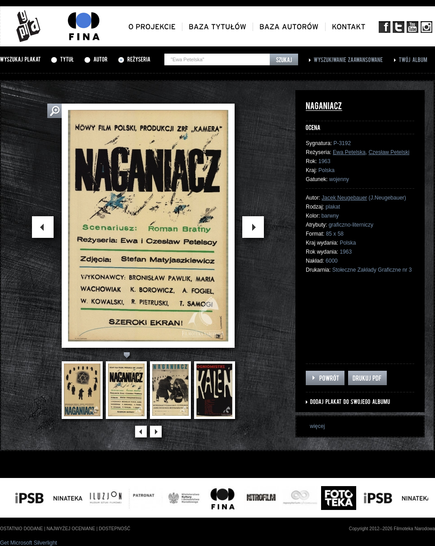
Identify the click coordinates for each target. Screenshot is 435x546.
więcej (317, 426)
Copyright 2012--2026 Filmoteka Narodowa (392, 528)
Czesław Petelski (388, 152)
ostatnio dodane (21, 528)
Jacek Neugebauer (344, 198)
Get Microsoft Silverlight (28, 543)
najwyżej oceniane (70, 528)
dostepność (114, 528)
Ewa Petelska (349, 152)
